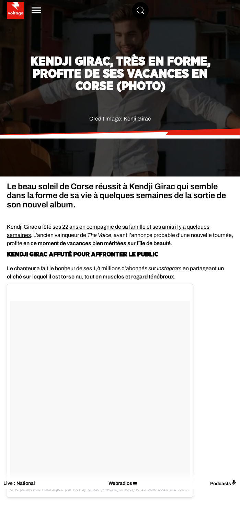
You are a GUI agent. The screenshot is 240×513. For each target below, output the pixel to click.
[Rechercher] (140, 10)
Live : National (19, 483)
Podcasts (223, 483)
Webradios (120, 483)
